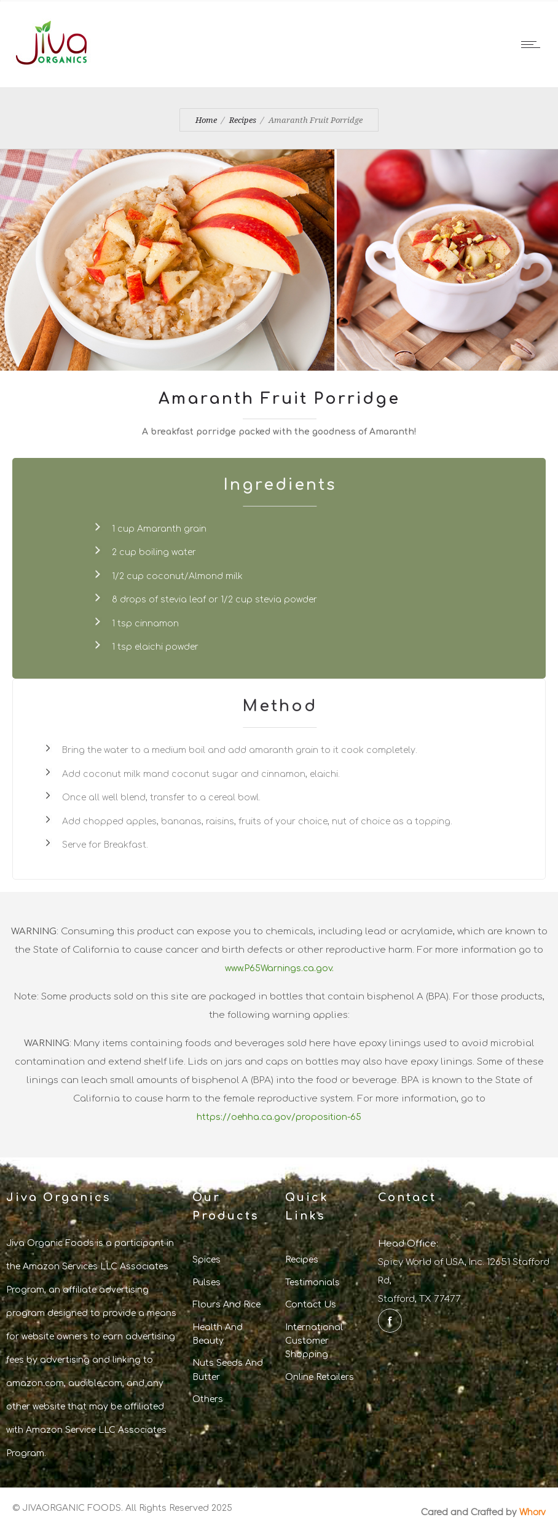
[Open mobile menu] (533, 44)
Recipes (242, 120)
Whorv (532, 1511)
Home (206, 120)
